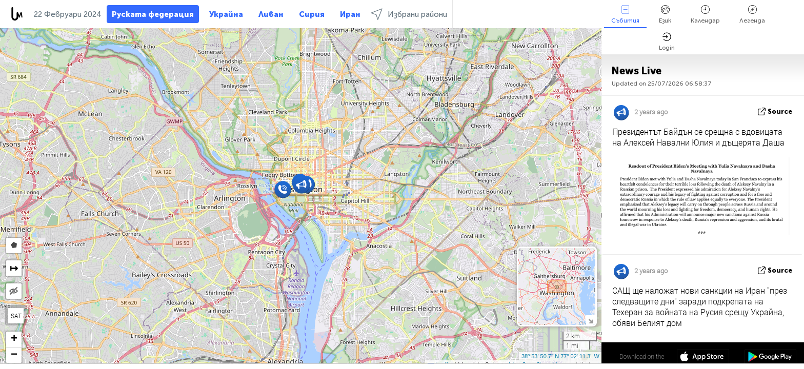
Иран (350, 14)
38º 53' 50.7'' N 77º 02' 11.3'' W (560, 356)
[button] (283, 189)
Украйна (226, 14)
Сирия (312, 14)
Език (665, 14)
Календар (705, 14)
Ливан (271, 14)
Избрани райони (409, 14)
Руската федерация (153, 14)
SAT (16, 316)
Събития (625, 14)
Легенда (752, 14)
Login (667, 41)
